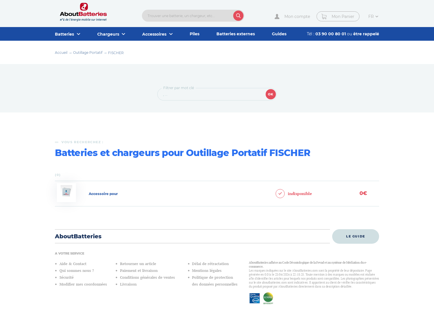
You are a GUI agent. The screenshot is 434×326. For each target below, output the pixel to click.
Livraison (128, 284)
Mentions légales (207, 270)
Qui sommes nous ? (76, 270)
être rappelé (366, 33)
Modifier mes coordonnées (83, 284)
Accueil (61, 52)
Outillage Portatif (87, 52)
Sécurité (66, 277)
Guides (279, 33)
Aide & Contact (72, 263)
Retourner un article (138, 263)
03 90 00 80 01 (331, 33)
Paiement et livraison (139, 270)
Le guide (355, 236)
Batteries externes (235, 33)
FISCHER (116, 53)
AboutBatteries (78, 236)
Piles (194, 33)
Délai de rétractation (210, 263)
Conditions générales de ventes (147, 277)
